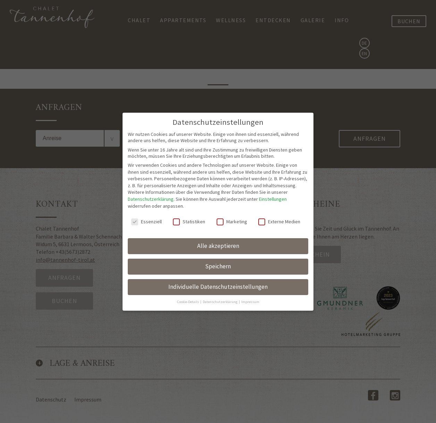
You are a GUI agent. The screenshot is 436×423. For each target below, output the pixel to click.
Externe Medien (279, 215)
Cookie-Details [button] (188, 295)
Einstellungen (273, 192)
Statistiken (189, 215)
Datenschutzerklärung (151, 192)
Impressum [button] (250, 295)
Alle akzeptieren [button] (218, 239)
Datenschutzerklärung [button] (220, 295)
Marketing (232, 215)
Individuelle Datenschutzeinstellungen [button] (218, 280)
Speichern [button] (218, 260)
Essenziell (146, 215)
